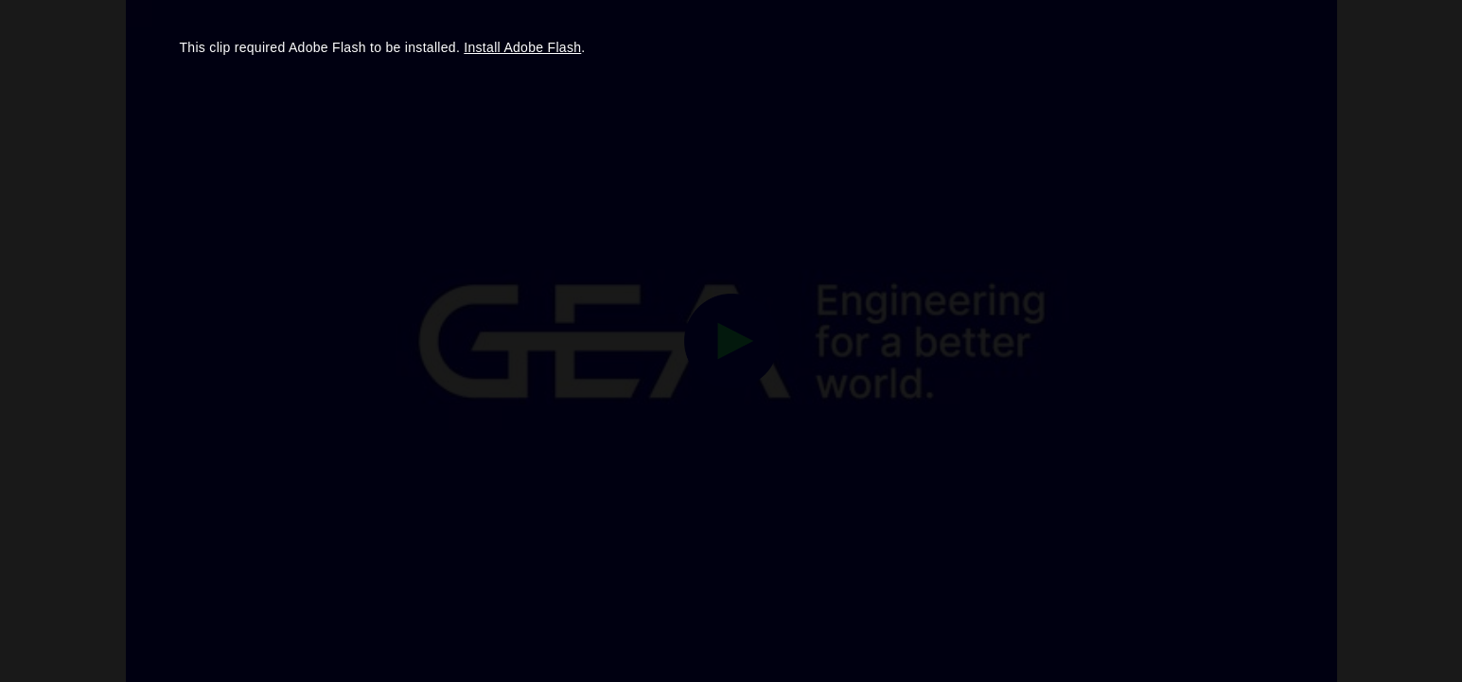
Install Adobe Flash (522, 47)
